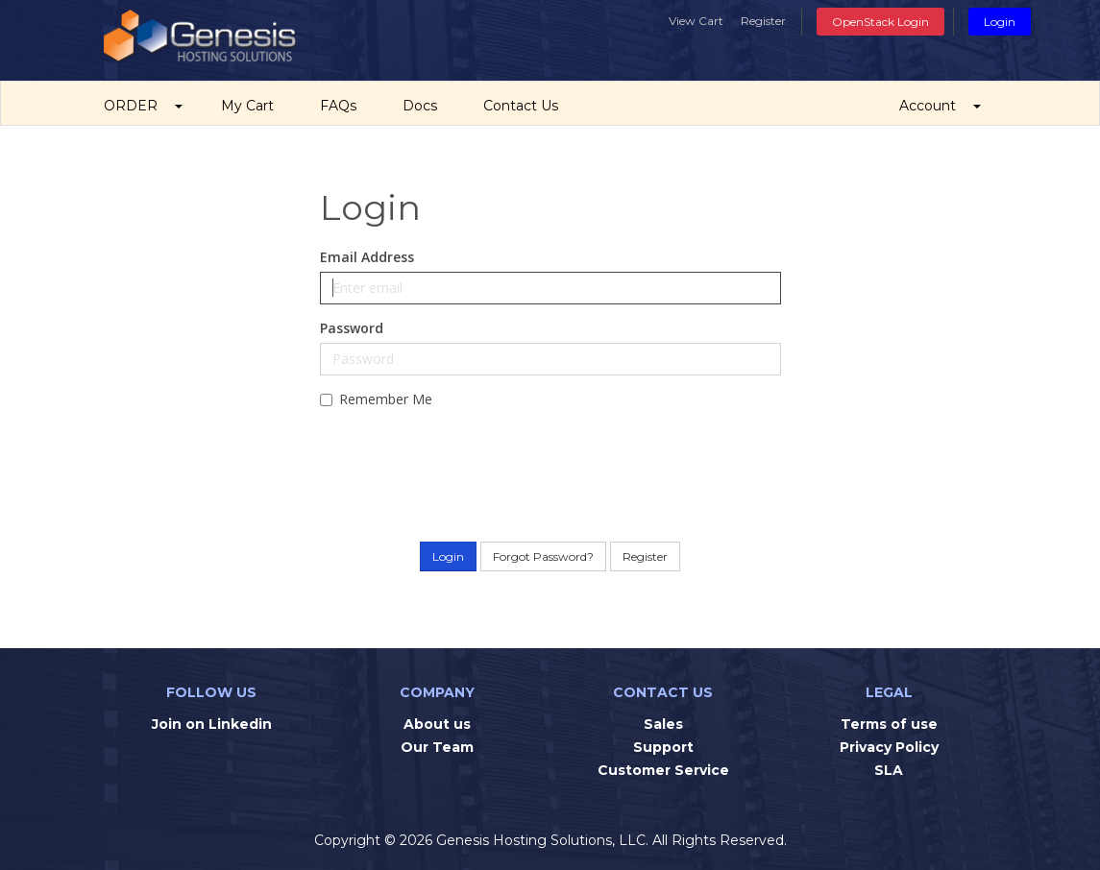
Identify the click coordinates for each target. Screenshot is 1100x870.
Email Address (367, 257)
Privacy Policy (889, 747)
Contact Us (524, 105)
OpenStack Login (880, 21)
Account (940, 105)
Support (663, 747)
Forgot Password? (543, 556)
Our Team (437, 747)
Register (763, 20)
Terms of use (889, 724)
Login (999, 21)
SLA (888, 770)
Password (351, 328)
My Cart (251, 105)
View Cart (696, 20)
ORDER (143, 105)
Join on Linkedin (212, 724)
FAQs (342, 105)
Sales (663, 724)
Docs (424, 105)
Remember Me (376, 399)
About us (437, 724)
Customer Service (663, 770)
